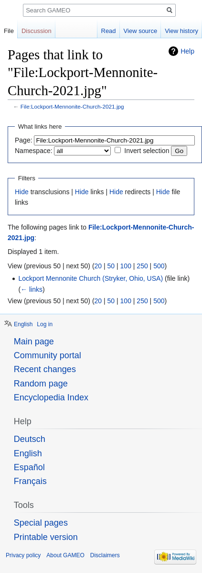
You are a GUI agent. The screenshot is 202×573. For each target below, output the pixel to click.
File (9, 30)
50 (111, 266)
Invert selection (146, 150)
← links (32, 289)
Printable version (46, 537)
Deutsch (29, 439)
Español (29, 467)
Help (187, 51)
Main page (34, 341)
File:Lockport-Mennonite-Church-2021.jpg (72, 106)
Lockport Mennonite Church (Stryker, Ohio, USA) (90, 278)
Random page (41, 383)
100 (125, 266)
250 (142, 266)
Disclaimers (105, 555)
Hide (22, 192)
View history (181, 30)
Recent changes (45, 369)
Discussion (36, 30)
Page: (23, 140)
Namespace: (34, 150)
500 (158, 266)
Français (30, 481)
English (23, 324)
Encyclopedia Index (51, 397)
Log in (45, 324)
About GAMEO (65, 555)
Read (108, 30)
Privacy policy (23, 555)
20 (98, 266)
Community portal (47, 355)
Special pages (41, 523)
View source (141, 30)
